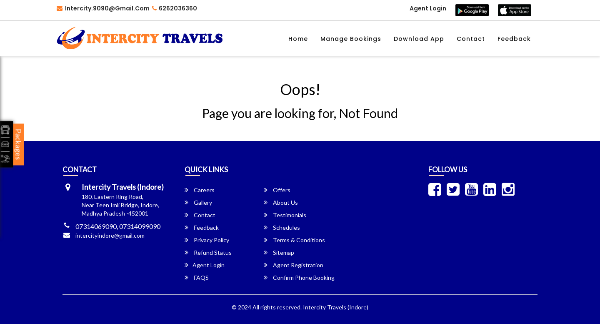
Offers (277, 189)
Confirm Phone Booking (299, 277)
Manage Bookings (350, 39)
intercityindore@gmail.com (110, 235)
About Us (281, 202)
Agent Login (428, 8)
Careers (200, 189)
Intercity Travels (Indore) (335, 307)
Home (298, 39)
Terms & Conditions (294, 240)
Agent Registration (293, 265)
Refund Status (208, 252)
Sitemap (279, 252)
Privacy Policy (207, 240)
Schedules (282, 227)
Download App (419, 39)
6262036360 (174, 8)
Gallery (198, 202)
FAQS (197, 277)
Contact (471, 39)
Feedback (514, 39)
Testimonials (285, 215)
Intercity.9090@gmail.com (103, 8)
